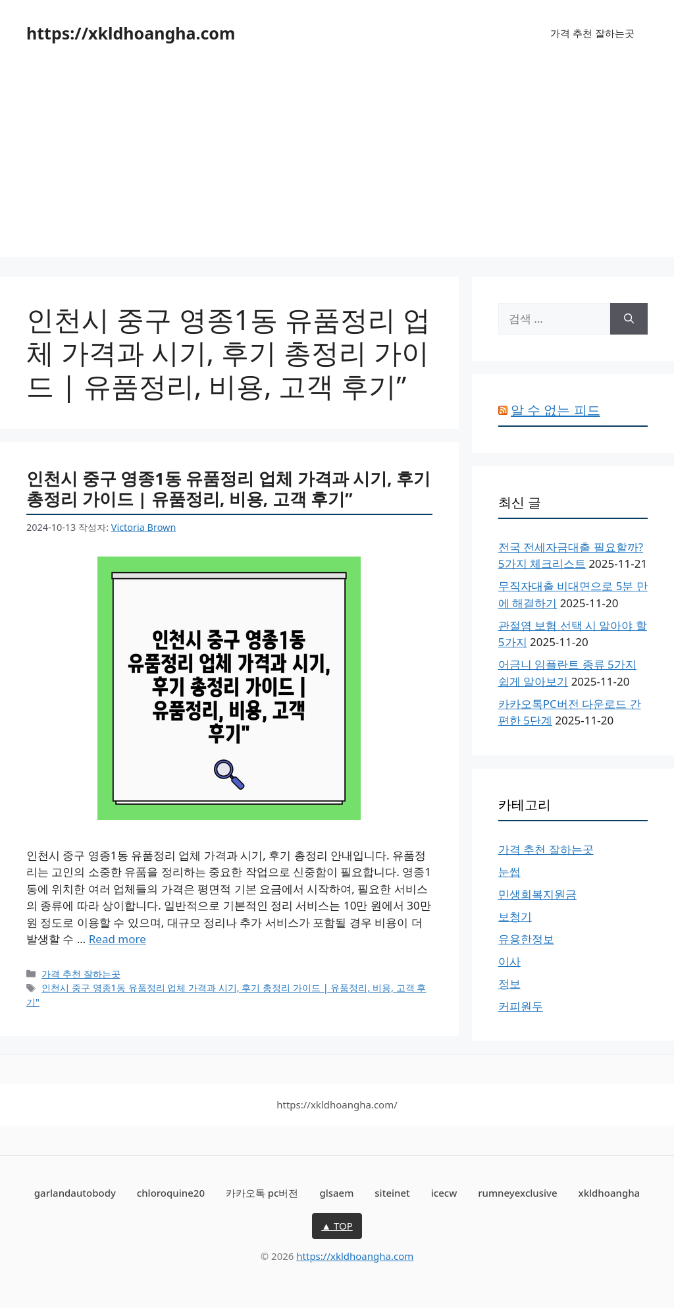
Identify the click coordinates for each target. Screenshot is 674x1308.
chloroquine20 (171, 1192)
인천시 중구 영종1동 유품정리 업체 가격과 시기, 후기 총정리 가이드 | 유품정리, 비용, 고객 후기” (228, 488)
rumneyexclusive (517, 1192)
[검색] (629, 319)
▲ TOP (337, 1225)
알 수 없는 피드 (555, 410)
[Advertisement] (337, 164)
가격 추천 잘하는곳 (592, 33)
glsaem (336, 1192)
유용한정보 (526, 938)
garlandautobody (75, 1192)
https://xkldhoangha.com (130, 33)
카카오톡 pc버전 (262, 1192)
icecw (444, 1192)
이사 (509, 961)
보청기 (515, 916)
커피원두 (520, 1006)
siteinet (392, 1192)
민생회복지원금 (537, 894)
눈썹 (509, 871)
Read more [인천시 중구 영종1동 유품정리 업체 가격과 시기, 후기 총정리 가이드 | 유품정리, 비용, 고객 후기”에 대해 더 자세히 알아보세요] (117, 938)
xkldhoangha (609, 1192)
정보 (509, 983)
